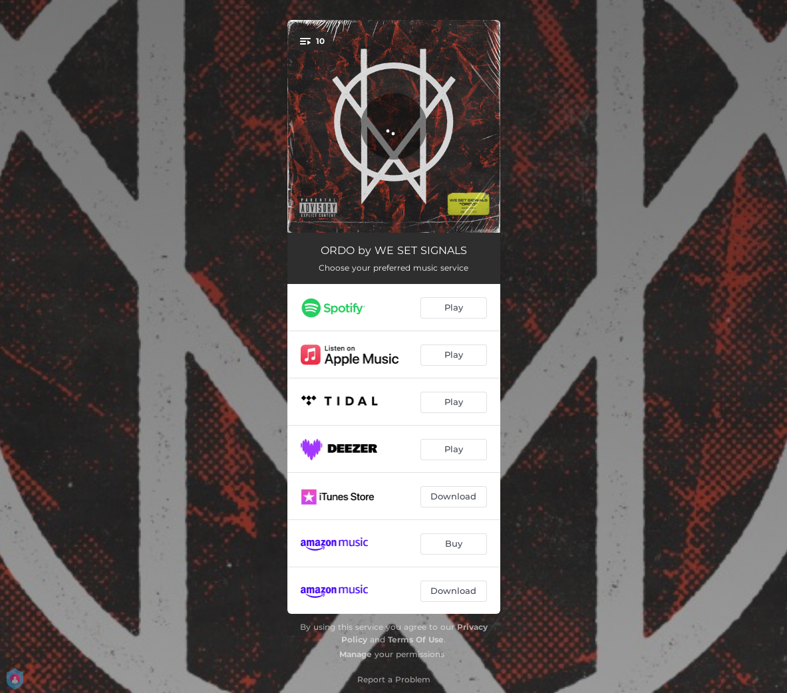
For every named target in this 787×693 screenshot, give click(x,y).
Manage (355, 654)
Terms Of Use (416, 639)
